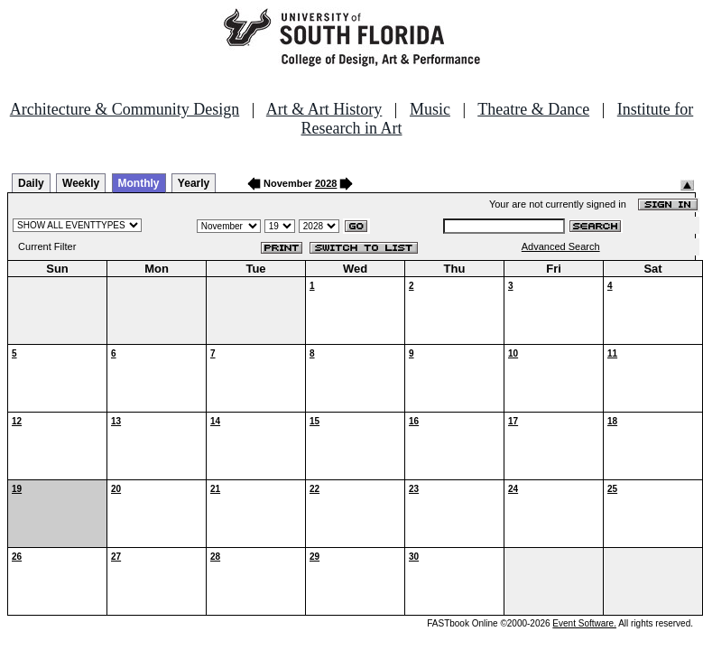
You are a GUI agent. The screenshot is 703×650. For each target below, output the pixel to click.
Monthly (139, 183)
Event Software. (584, 623)
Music (430, 109)
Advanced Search (561, 246)
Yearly (193, 183)
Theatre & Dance (533, 109)
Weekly (80, 183)
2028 (326, 183)
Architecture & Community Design (124, 109)
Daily (31, 183)
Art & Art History (324, 109)
